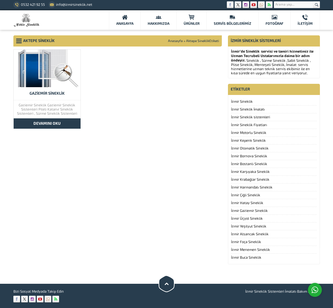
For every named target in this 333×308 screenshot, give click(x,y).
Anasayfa (175, 41)
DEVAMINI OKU (47, 123)
